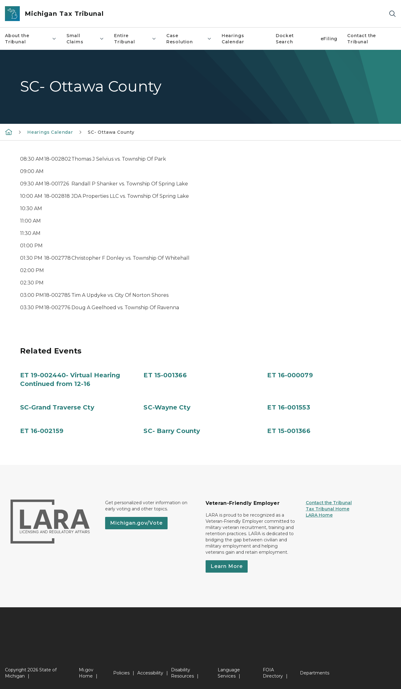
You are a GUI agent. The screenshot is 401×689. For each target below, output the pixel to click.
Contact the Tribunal (361, 39)
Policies (121, 673)
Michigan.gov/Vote (136, 523)
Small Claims (85, 39)
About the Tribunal (31, 39)
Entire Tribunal (135, 39)
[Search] (392, 14)
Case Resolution (189, 39)
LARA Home (319, 515)
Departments (314, 673)
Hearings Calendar (233, 39)
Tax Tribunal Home (327, 509)
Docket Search (285, 39)
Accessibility (150, 673)
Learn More (227, 566)
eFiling (329, 38)
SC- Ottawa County (111, 132)
